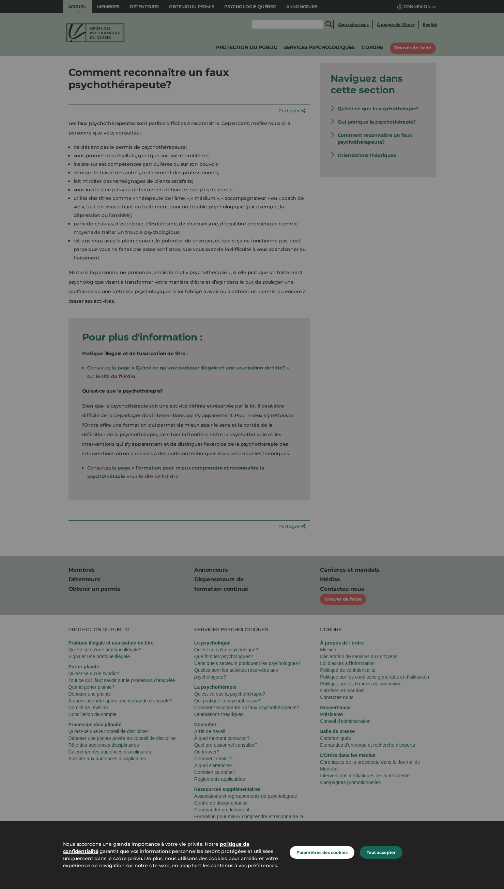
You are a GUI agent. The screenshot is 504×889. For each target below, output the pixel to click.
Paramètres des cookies (322, 852)
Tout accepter (381, 852)
